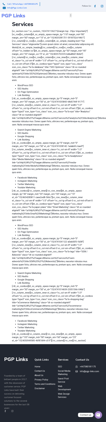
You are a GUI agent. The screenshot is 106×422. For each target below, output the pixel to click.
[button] (70, 15)
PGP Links (13, 15)
